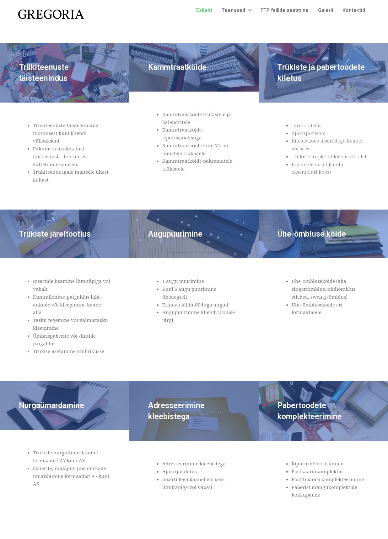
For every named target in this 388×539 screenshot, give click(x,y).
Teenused (236, 10)
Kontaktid (353, 10)
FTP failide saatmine (285, 10)
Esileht (204, 10)
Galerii (325, 10)
